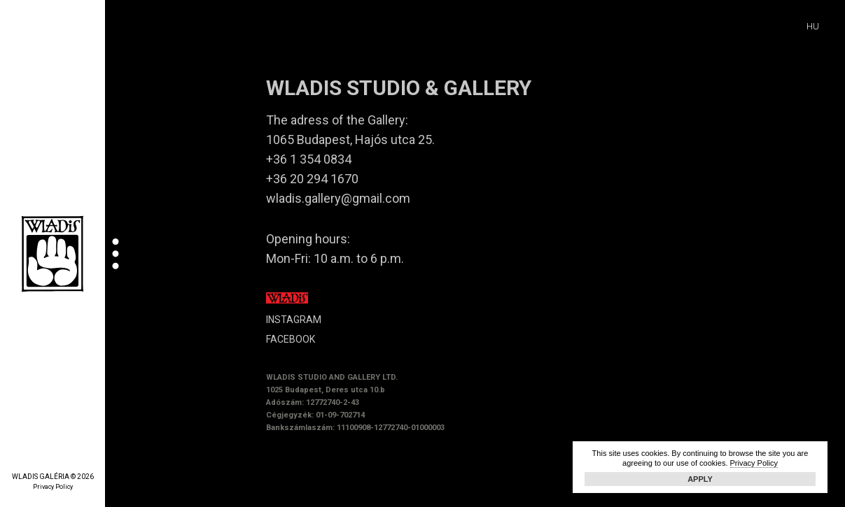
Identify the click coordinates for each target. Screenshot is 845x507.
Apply (700, 479)
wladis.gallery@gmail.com (338, 198)
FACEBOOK (290, 339)
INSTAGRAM (293, 319)
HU (812, 26)
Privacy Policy (53, 486)
